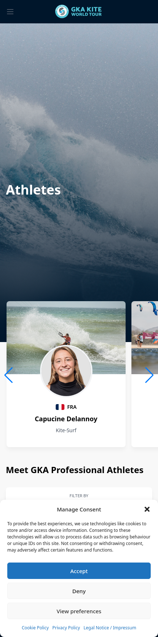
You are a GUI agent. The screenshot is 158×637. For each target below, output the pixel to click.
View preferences (79, 611)
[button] (147, 509)
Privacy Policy (66, 628)
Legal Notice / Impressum (110, 628)
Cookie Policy (35, 628)
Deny (79, 591)
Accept (79, 571)
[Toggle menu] (10, 11)
